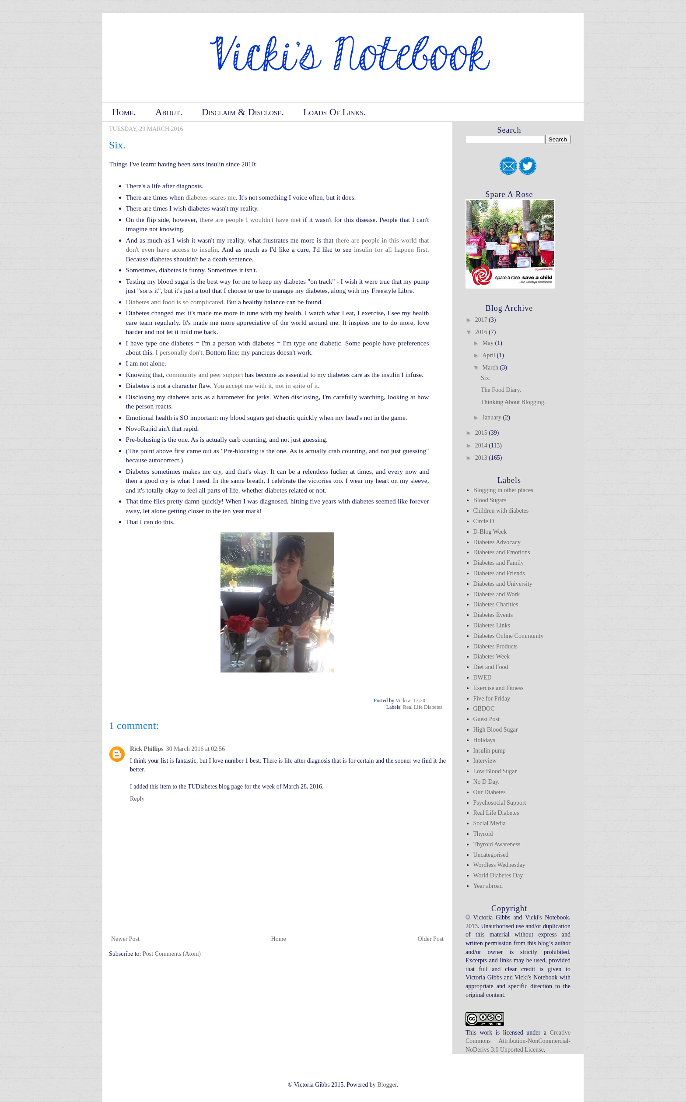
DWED (482, 677)
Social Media (489, 823)
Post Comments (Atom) (172, 954)
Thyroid (483, 834)
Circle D (483, 521)
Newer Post (125, 939)
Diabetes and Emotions (501, 552)
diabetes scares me (211, 197)
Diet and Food (490, 667)
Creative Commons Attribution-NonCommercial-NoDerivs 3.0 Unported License (518, 1041)
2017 (482, 320)
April (489, 355)
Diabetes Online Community (508, 636)
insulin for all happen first (390, 249)
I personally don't (178, 352)
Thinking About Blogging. (513, 402)
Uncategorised (491, 855)
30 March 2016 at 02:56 (195, 749)
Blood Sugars (490, 500)
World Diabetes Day (498, 875)
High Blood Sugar (495, 729)
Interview (485, 760)
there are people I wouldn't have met (250, 219)
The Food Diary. (501, 390)
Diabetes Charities (495, 604)
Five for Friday (492, 698)
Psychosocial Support (499, 802)
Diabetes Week (491, 656)
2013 (482, 457)
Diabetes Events (493, 615)
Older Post (431, 939)
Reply (137, 799)
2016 (482, 332)
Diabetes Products (495, 646)
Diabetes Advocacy (497, 542)
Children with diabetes (501, 510)
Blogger (386, 1084)
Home (278, 939)
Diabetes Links (491, 625)
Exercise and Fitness (498, 688)
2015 (482, 433)
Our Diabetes (489, 792)
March (491, 367)
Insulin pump (489, 750)
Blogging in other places (503, 490)
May (488, 343)
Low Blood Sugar (495, 771)
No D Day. (486, 781)
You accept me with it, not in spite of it (265, 385)
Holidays (484, 740)
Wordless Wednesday (499, 865)
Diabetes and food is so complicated (175, 302)
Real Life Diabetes (422, 707)
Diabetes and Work (496, 594)
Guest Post (486, 719)
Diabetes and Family (498, 563)
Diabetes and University (502, 584)
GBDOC (484, 708)
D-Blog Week (490, 531)
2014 (482, 445)
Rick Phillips (147, 749)
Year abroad (488, 886)
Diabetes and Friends (499, 573)
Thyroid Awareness (497, 844)
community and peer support (204, 374)
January (492, 417)
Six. (485, 378)
